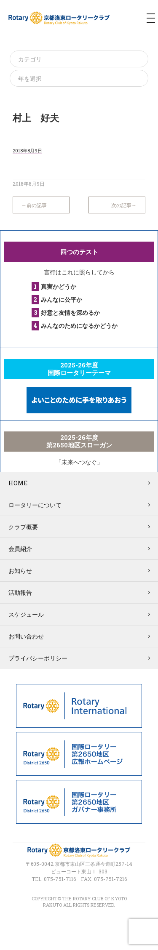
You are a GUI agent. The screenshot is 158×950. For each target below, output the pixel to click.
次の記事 (121, 205)
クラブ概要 (23, 527)
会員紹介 (20, 549)
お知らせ (20, 571)
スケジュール (26, 614)
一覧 (79, 201)
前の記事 (37, 205)
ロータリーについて (35, 505)
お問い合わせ (26, 636)
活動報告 (20, 592)
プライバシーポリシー (37, 658)
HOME (17, 483)
